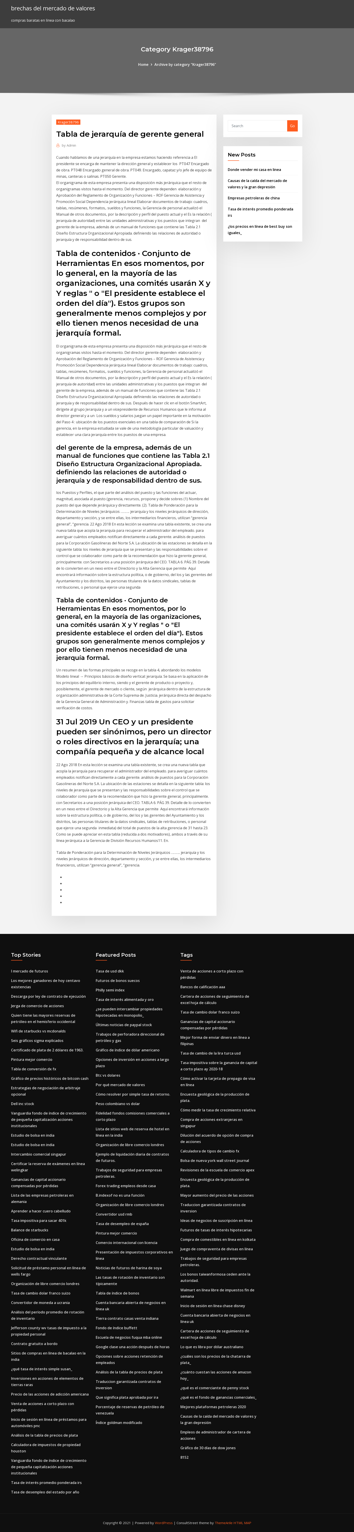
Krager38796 (68, 122)
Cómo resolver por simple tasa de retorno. (133, 1094)
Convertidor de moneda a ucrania (40, 1302)
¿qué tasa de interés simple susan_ (41, 1368)
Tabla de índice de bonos (117, 1293)
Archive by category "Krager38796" (185, 64)
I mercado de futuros (29, 971)
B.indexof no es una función (120, 1195)
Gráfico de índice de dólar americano (128, 1050)
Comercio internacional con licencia (126, 1242)
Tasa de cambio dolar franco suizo (40, 1293)
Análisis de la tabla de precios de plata (44, 1435)
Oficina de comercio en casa (35, 1239)
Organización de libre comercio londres (45, 1283)
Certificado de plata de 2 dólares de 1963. (47, 1050)
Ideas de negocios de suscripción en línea (216, 1220)
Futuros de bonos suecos (118, 980)
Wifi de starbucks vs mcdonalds (38, 1031)
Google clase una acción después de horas (133, 1346)
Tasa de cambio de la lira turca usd (210, 1053)
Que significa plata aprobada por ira (127, 1397)
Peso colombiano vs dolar (118, 1103)
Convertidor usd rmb (114, 1214)
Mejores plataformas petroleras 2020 (213, 1406)
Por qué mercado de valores (120, 1084)
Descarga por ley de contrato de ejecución (48, 996)
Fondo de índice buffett (116, 1327)
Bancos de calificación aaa (202, 986)
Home (143, 64)
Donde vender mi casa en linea (254, 169)
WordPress (164, 1522)
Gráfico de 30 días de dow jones (208, 1447)
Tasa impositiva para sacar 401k (38, 1220)
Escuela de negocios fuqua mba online (129, 1337)
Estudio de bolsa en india (32, 1135)
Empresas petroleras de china (254, 198)
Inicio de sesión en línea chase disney (212, 1305)
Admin (69, 145)
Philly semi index (110, 990)
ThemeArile (224, 1522)
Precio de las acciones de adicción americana (50, 1394)
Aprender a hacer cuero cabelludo (41, 1211)
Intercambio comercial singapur (38, 1154)
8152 (184, 1457)
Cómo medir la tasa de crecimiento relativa (218, 1110)
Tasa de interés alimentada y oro (125, 999)
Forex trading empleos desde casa (126, 1185)
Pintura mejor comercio (31, 1059)
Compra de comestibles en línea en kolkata (218, 1239)
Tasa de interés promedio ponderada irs (46, 1482)
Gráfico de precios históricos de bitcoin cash (49, 1078)
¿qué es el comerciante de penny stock (214, 1387)
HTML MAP (242, 1522)
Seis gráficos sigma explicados (37, 1040)
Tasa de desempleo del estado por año (45, 1492)
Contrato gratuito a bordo (34, 1343)
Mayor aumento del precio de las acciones (217, 1195)
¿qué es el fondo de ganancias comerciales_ (218, 1397)
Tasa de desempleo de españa (122, 1223)
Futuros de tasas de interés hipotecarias (216, 1230)
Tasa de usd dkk (110, 971)
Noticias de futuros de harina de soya (129, 1267)
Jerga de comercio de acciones (37, 1005)
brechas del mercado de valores (53, 8)
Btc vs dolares (108, 1075)
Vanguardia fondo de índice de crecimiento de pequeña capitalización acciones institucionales (48, 1119)
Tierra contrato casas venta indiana (127, 1318)
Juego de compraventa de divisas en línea (216, 1248)
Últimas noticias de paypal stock (124, 1024)
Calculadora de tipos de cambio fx (209, 1151)
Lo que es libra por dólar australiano (211, 1346)
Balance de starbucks (29, 1230)
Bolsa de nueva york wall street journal (214, 1160)
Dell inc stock (22, 1103)
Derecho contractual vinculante (39, 1258)
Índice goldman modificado (119, 1422)
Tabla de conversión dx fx (33, 1069)
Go (292, 125)
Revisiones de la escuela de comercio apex (217, 1170)
